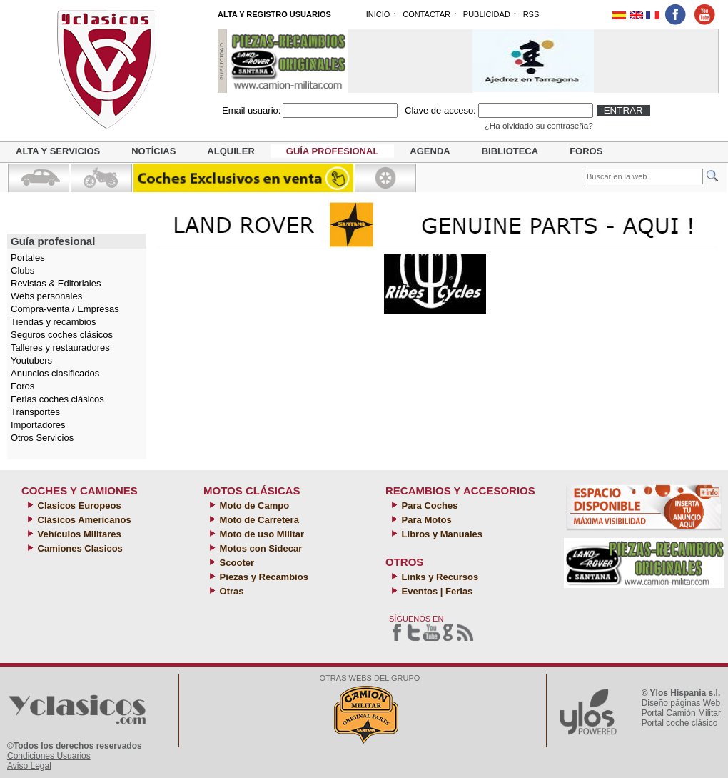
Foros (586, 151)
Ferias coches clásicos (57, 399)
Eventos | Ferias (435, 591)
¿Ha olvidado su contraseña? (539, 125)
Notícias (153, 151)
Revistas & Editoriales (56, 283)
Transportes (35, 412)
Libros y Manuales (440, 534)
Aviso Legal (29, 766)
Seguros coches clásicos (62, 334)
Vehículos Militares (78, 534)
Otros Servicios (42, 437)
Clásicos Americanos (83, 519)
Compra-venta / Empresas (65, 309)
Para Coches (428, 505)
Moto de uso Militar (260, 534)
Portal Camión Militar (681, 713)
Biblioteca (510, 151)
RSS (531, 14)
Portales (28, 257)
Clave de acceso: (440, 110)
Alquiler (230, 151)
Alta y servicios (58, 151)
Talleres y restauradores (60, 347)
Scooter (235, 562)
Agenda (430, 151)
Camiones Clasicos (79, 548)
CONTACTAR (426, 14)
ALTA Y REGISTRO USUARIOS (274, 14)
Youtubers (31, 360)
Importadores (38, 424)
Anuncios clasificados (55, 373)
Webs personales (46, 296)
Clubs (22, 270)
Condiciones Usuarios (49, 756)
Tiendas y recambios (53, 321)
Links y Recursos (438, 577)
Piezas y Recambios (262, 577)
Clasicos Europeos (78, 505)
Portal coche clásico (680, 723)
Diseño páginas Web (681, 703)
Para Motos (425, 519)
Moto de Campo (253, 505)
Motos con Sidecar (259, 548)
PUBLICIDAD (486, 14)
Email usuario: (251, 110)
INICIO (378, 14)
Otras (230, 591)
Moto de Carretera (258, 519)
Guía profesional (332, 151)
